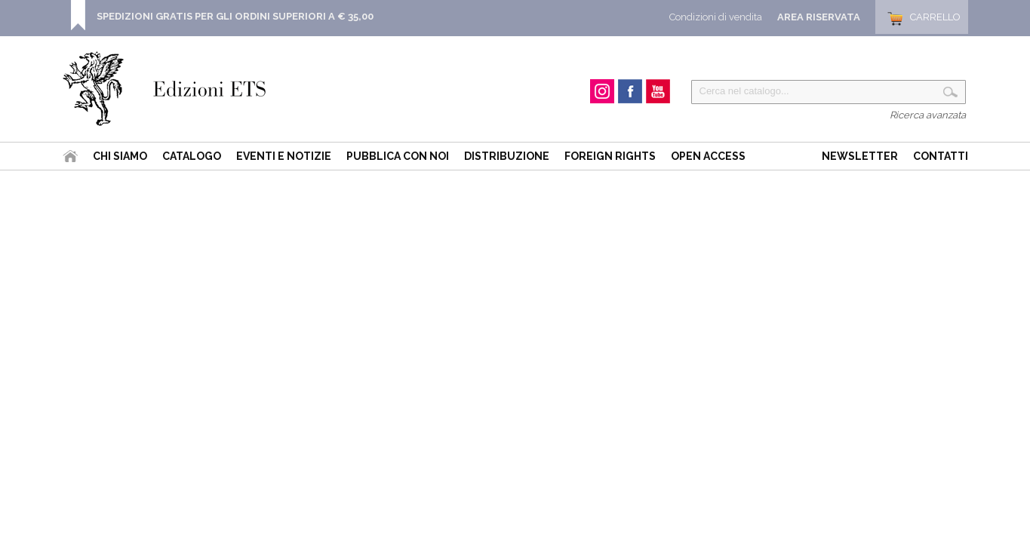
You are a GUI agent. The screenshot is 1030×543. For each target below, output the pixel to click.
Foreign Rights (610, 156)
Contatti (940, 156)
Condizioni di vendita (715, 17)
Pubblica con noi (397, 156)
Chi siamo (120, 156)
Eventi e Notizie (283, 156)
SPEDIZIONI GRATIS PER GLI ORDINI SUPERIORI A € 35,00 (235, 16)
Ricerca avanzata (928, 115)
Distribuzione (506, 156)
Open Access (708, 156)
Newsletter (860, 156)
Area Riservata (818, 17)
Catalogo (191, 156)
